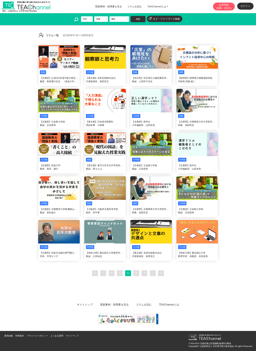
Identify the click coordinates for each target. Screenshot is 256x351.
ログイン (245, 6)
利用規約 (19, 336)
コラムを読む (134, 6)
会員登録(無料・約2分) (223, 6)
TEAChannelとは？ (158, 6)
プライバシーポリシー (37, 336)
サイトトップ (85, 304)
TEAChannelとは (169, 304)
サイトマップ (72, 336)
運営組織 (8, 336)
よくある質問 (56, 336)
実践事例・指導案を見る (108, 6)
